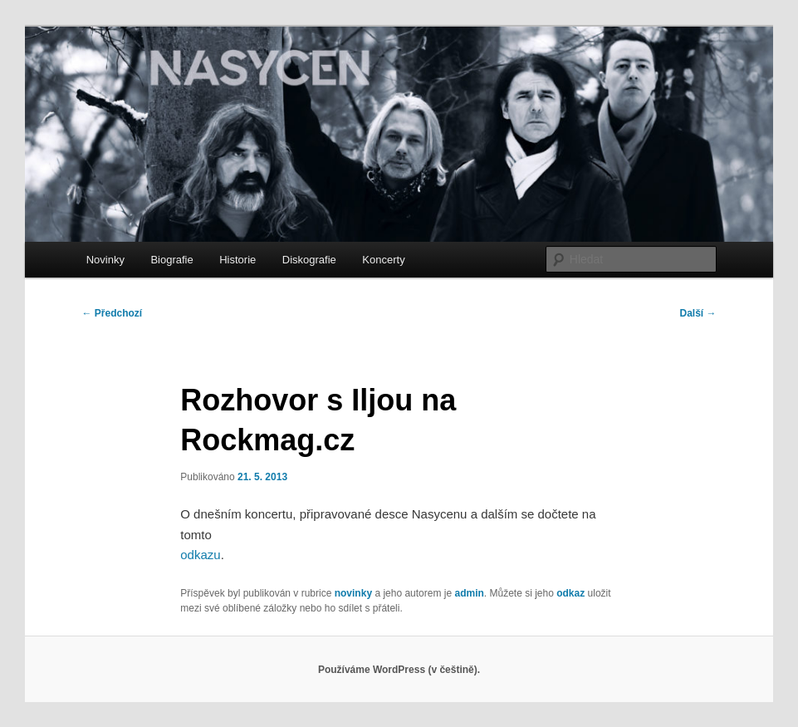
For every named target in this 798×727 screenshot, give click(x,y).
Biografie (171, 259)
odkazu (200, 555)
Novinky (105, 259)
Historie (237, 259)
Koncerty (383, 259)
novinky (353, 593)
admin (468, 593)
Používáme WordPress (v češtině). (399, 669)
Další (698, 313)
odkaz (570, 593)
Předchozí (111, 313)
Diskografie (309, 259)
